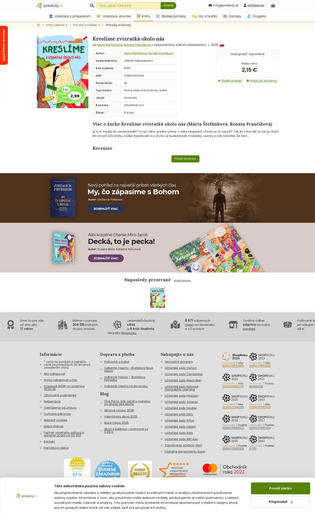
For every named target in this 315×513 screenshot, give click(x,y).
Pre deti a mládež (85, 25)
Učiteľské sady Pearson (181, 396)
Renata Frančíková (137, 45)
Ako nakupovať (54, 374)
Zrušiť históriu (182, 280)
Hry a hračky (204, 16)
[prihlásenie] (254, 5)
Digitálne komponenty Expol (185, 451)
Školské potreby (171, 16)
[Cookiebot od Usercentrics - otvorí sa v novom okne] (27, 505)
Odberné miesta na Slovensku (126, 386)
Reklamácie (52, 401)
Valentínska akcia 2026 (120, 417)
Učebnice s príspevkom (70, 16)
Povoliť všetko (280, 474)
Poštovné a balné (116, 362)
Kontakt (49, 442)
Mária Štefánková (109, 45)
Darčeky (232, 16)
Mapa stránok (53, 426)
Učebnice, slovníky (113, 16)
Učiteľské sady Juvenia (181, 402)
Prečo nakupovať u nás (60, 380)
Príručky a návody (118, 25)
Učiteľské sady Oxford (180, 368)
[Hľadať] (168, 5)
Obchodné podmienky (60, 395)
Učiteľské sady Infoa (179, 420)
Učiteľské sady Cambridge (184, 374)
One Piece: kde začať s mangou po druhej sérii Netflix (127, 402)
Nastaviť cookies (55, 420)
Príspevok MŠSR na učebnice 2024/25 (64, 387)
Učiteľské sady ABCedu (181, 439)
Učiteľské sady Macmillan (183, 380)
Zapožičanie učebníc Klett (183, 445)
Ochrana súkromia (57, 414)
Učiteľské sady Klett (179, 414)
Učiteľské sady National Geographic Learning (181, 388)
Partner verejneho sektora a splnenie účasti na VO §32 (64, 433)
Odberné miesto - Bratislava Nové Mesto (128, 369)
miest (189, 324)
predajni (249, 329)
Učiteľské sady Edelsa (180, 427)
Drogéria (256, 16)
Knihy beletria (55, 25)
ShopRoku (128, 333)
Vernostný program (179, 362)
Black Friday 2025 (116, 423)
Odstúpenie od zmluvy (60, 408)
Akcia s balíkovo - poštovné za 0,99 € (126, 430)
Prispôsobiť (280, 487)
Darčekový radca (56, 448)
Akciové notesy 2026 (119, 410)
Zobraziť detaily (67, 505)
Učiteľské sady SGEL (179, 433)
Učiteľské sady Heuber (181, 408)
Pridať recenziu (185, 159)
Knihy (143, 16)
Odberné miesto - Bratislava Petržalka (124, 378)
